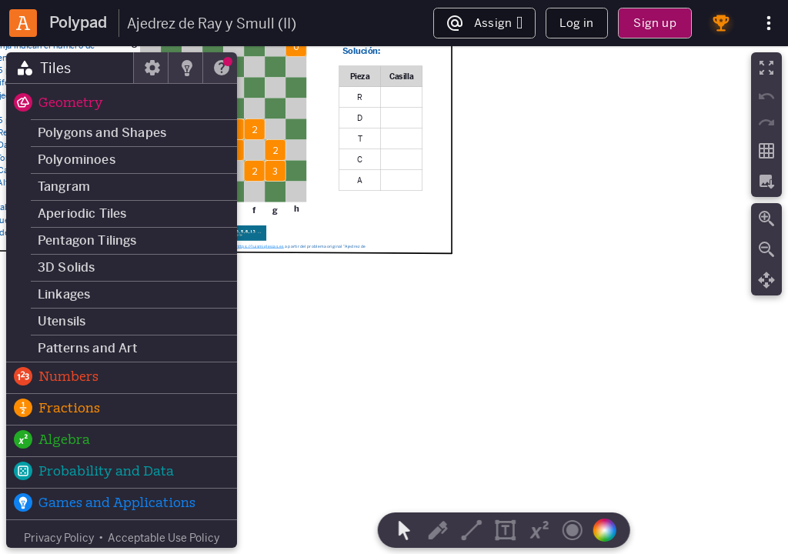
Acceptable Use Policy (163, 538)
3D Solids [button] (66, 267)
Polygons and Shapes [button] (102, 133)
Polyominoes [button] (76, 160)
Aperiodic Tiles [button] (82, 213)
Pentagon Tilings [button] (87, 240)
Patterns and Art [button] (88, 348)
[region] (394, 300)
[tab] (70, 67)
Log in (576, 22)
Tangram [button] (64, 187)
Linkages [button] (64, 294)
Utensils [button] (61, 321)
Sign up (654, 22)
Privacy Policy (59, 538)
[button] (121, 103)
